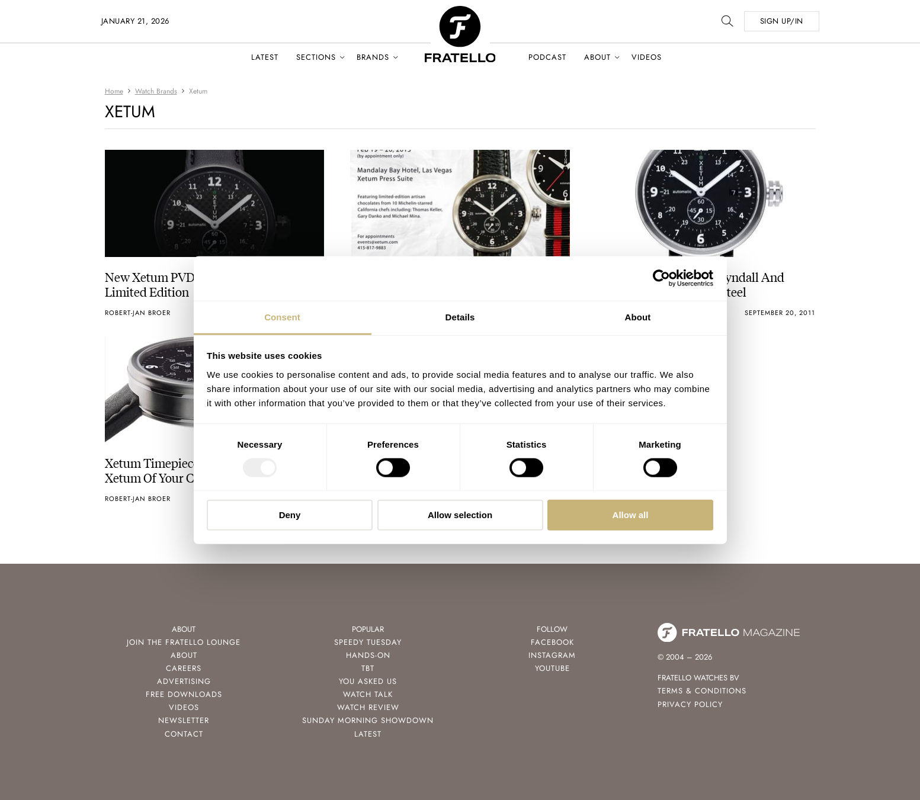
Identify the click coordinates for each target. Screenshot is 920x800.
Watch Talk (368, 694)
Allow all (631, 515)
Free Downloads (184, 694)
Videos (647, 57)
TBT (367, 668)
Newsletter (183, 720)
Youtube (552, 668)
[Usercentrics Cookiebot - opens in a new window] (661, 278)
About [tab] (638, 316)
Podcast (547, 57)
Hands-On (368, 655)
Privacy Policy (690, 704)
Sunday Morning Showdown (368, 720)
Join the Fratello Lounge (184, 642)
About (597, 57)
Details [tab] (460, 316)
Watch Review (368, 707)
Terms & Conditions (702, 690)
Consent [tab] (282, 316)
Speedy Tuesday (368, 642)
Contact (184, 734)
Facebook (552, 642)
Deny (290, 515)
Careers (183, 668)
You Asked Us (368, 681)
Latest (264, 57)
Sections (316, 57)
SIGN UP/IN (781, 21)
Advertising (184, 681)
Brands (373, 57)
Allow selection (460, 515)
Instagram (552, 655)
